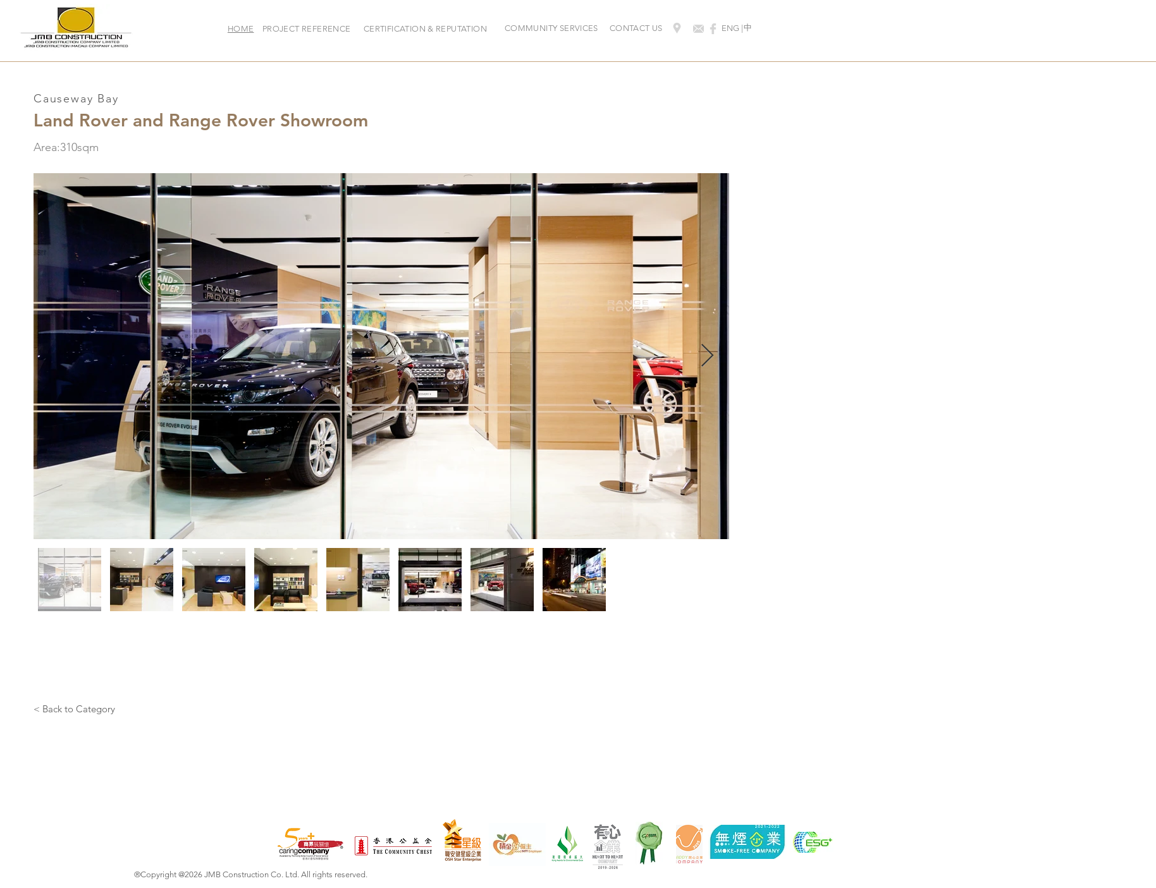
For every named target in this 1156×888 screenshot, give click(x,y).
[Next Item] (707, 356)
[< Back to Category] (74, 708)
